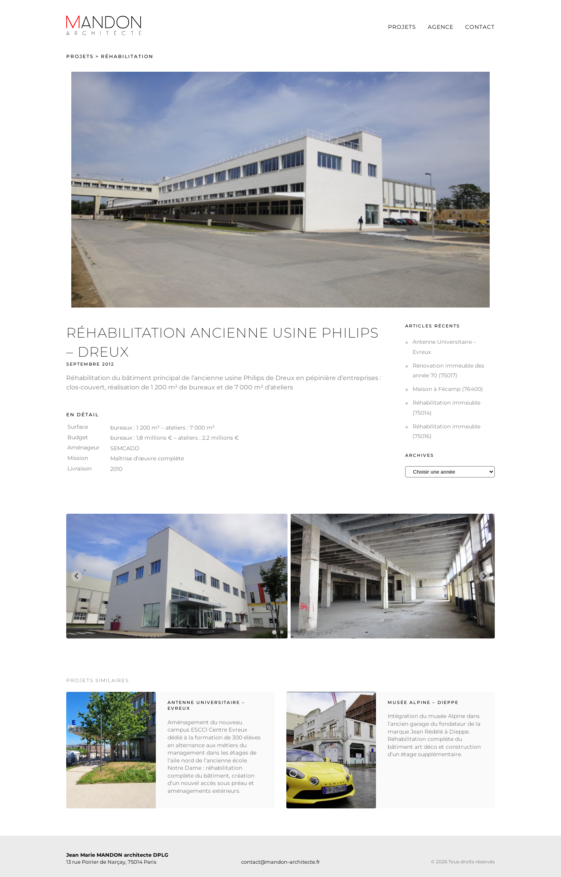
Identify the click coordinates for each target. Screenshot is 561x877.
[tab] (274, 632)
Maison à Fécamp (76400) (448, 389)
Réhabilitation (127, 56)
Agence (440, 26)
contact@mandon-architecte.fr (280, 862)
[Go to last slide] (76, 576)
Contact (480, 26)
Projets (402, 26)
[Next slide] (484, 576)
